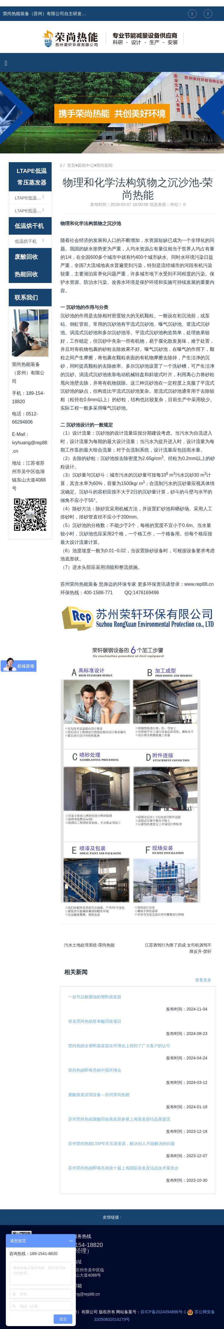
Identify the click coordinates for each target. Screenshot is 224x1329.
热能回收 (26, 274)
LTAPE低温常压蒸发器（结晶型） (33, 210)
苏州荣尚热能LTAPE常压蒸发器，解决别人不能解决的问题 (121, 1143)
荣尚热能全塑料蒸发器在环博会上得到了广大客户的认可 (119, 1045)
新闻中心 (86, 165)
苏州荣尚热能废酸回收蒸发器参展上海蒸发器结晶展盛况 (119, 1119)
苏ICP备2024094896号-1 (163, 1311)
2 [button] (112, 145)
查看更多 (203, 980)
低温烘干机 (29, 226)
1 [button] (105, 145)
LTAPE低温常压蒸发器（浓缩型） (33, 197)
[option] (112, 112)
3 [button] (119, 145)
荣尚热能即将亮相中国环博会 (94, 1070)
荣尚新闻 (104, 165)
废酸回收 (26, 257)
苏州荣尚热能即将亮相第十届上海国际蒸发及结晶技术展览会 (123, 1168)
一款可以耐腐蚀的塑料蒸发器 (94, 996)
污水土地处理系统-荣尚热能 (89, 945)
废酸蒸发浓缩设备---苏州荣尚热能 (99, 1094)
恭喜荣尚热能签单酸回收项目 (94, 1021)
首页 (71, 165)
